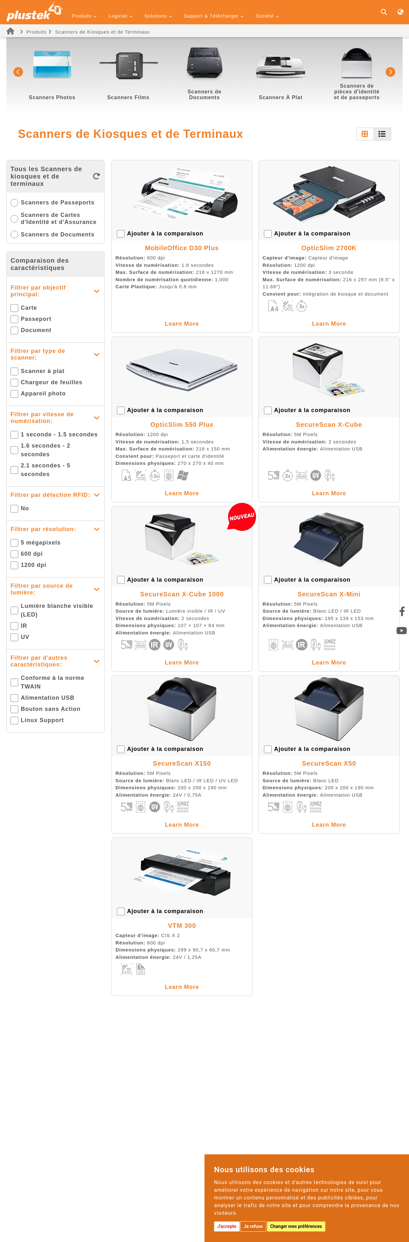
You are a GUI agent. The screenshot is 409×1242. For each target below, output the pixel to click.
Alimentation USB (47, 698)
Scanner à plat (43, 371)
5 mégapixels (41, 542)
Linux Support (42, 720)
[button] (18, 72)
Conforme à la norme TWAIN (52, 682)
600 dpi (32, 554)
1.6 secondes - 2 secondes (45, 450)
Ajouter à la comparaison (165, 233)
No (25, 508)
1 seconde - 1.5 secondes (59, 434)
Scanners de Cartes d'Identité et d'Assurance (59, 218)
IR (24, 626)
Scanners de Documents (58, 234)
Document (36, 330)
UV (25, 637)
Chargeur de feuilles (51, 382)
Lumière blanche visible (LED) (57, 610)
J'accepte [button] (226, 1226)
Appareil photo (43, 393)
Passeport (36, 319)
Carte (29, 308)
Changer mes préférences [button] (296, 1226)
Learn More (182, 324)
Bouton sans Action (51, 709)
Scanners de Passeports (58, 202)
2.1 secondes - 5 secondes (45, 469)
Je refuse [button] (253, 1226)
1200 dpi (33, 565)
